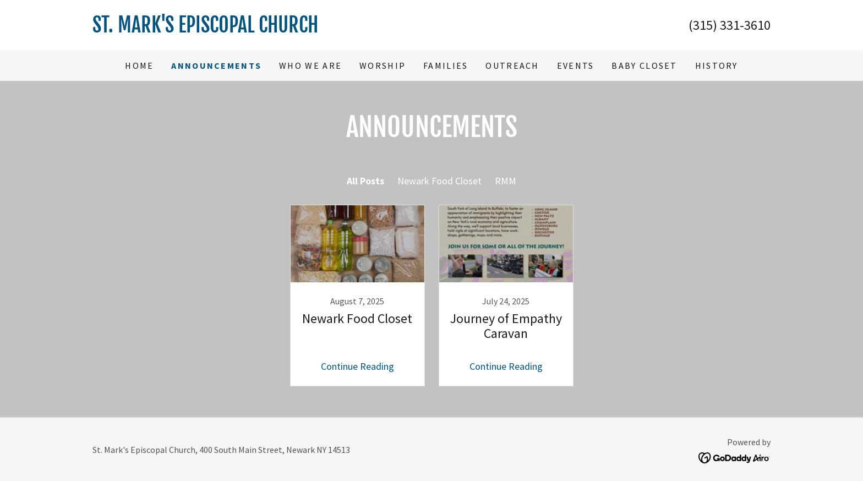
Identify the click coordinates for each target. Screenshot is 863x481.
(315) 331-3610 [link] (730, 25)
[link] (262, 29)
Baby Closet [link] (644, 65)
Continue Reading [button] (357, 366)
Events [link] (575, 65)
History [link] (716, 65)
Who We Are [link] (310, 65)
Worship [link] (382, 65)
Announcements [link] (216, 65)
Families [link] (445, 65)
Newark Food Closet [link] (439, 180)
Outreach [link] (512, 65)
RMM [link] (505, 180)
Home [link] (139, 65)
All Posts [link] (365, 180)
